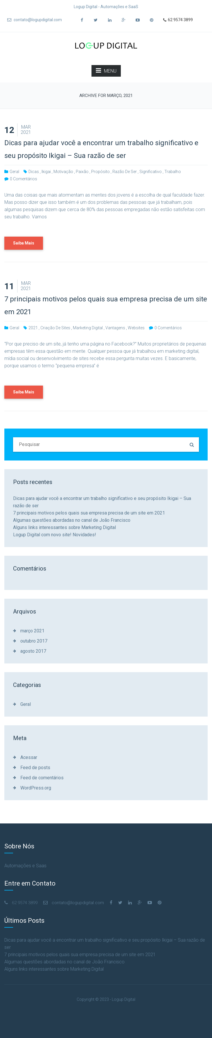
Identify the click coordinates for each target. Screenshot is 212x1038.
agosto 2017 (33, 651)
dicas (33, 171)
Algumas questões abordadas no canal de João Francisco (71, 520)
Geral (14, 171)
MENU (106, 70)
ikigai (46, 171)
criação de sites (55, 327)
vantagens (115, 327)
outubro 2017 (33, 641)
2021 (33, 327)
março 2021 (32, 631)
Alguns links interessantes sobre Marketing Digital (64, 527)
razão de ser (124, 171)
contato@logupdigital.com (34, 19)
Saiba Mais (23, 243)
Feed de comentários (42, 777)
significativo (150, 171)
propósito (100, 171)
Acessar (28, 757)
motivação (63, 171)
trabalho (172, 171)
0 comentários (23, 179)
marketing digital (88, 327)
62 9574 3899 (178, 20)
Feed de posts (35, 767)
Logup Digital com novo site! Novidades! (54, 534)
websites (136, 327)
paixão (82, 171)
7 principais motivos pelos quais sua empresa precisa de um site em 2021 (89, 513)
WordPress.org (35, 788)
